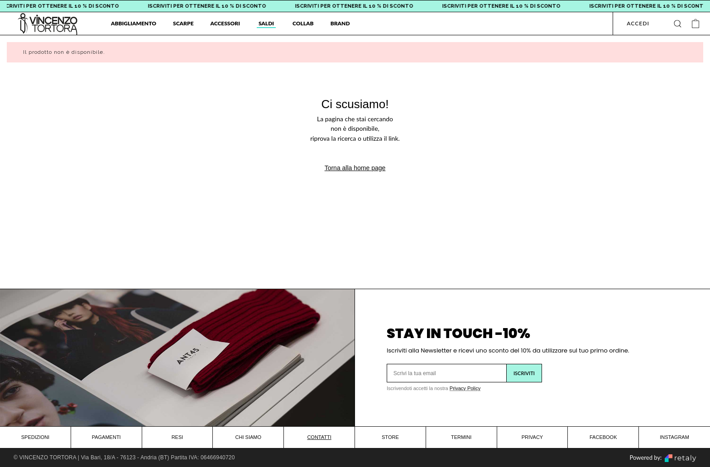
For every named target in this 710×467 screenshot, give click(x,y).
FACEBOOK (603, 437)
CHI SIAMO (248, 437)
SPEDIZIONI (35, 437)
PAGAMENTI (106, 437)
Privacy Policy (465, 388)
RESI (177, 437)
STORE (390, 437)
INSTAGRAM (674, 437)
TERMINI (461, 437)
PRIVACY (532, 437)
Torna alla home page (355, 168)
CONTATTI (319, 437)
